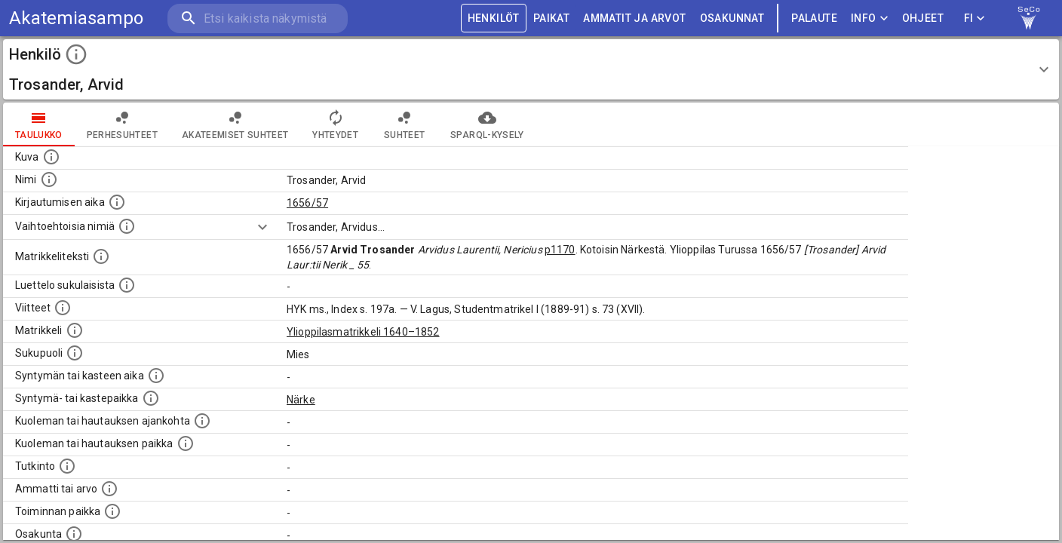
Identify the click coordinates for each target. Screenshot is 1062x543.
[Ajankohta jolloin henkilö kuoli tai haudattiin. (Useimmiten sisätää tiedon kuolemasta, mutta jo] (202, 421)
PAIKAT (551, 18)
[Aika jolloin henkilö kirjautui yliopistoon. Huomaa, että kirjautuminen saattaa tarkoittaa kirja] (117, 202)
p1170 (560, 250)
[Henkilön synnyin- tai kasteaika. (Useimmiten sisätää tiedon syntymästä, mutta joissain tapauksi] (156, 376)
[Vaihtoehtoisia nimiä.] (127, 226)
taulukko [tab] (39, 124)
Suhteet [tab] (404, 124)
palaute (814, 18)
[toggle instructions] (76, 54)
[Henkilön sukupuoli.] (75, 353)
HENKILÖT (494, 18)
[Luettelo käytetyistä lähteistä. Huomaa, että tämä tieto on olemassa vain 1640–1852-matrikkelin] (63, 308)
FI (974, 18)
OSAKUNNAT (732, 18)
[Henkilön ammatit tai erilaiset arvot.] (109, 489)
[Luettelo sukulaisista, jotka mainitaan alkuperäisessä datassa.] (127, 285)
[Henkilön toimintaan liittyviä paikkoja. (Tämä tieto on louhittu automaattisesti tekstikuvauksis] (112, 511)
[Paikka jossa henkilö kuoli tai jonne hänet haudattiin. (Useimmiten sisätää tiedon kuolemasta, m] (185, 443)
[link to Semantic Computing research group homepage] (1029, 18)
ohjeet (923, 18)
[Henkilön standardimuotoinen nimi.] (49, 179)
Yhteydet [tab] (335, 124)
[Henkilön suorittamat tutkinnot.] (67, 466)
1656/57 (307, 203)
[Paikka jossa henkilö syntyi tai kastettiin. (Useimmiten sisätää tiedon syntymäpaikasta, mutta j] (151, 398)
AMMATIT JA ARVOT (634, 18)
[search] (256, 18)
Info (870, 18)
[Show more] (262, 227)
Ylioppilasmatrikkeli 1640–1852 (363, 332)
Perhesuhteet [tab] (122, 124)
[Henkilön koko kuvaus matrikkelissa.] (101, 256)
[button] (531, 69)
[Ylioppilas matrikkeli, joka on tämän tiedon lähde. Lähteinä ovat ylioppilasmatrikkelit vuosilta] (75, 330)
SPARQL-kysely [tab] (487, 124)
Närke (301, 400)
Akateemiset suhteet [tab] (235, 124)
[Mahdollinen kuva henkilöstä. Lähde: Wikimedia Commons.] (51, 157)
